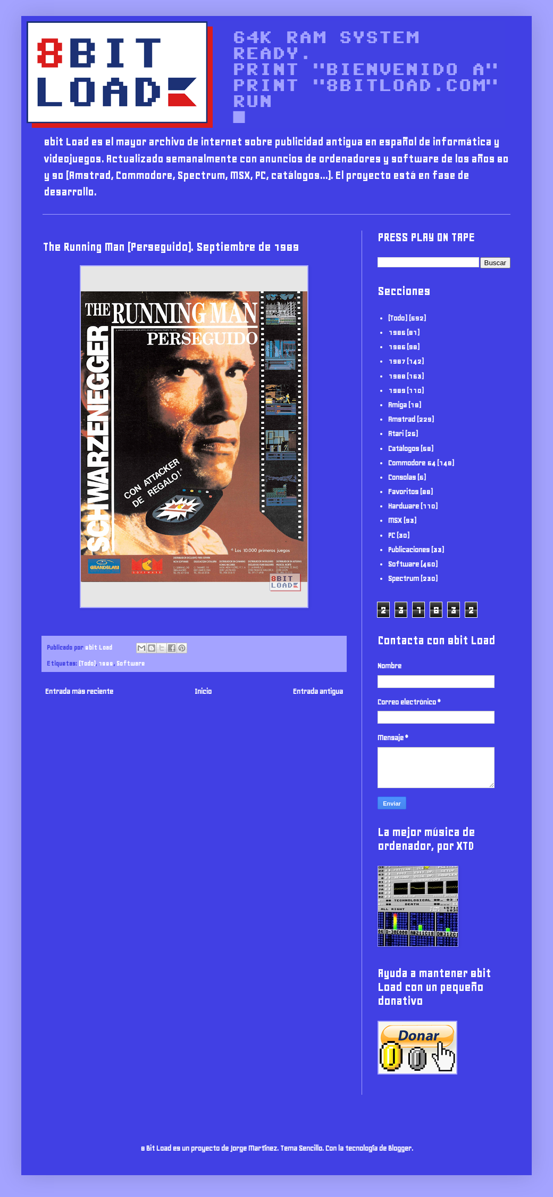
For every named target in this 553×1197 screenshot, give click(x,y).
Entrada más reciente (79, 691)
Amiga (397, 404)
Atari (396, 433)
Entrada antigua (318, 691)
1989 (105, 663)
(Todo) (87, 663)
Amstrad (401, 419)
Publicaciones (409, 549)
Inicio (203, 691)
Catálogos (403, 448)
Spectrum (403, 578)
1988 (396, 376)
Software (130, 663)
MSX (395, 520)
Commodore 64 (411, 463)
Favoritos (403, 491)
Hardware (403, 506)
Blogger (400, 1148)
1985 (396, 332)
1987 (396, 361)
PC (391, 535)
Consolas (402, 477)
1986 (396, 346)
